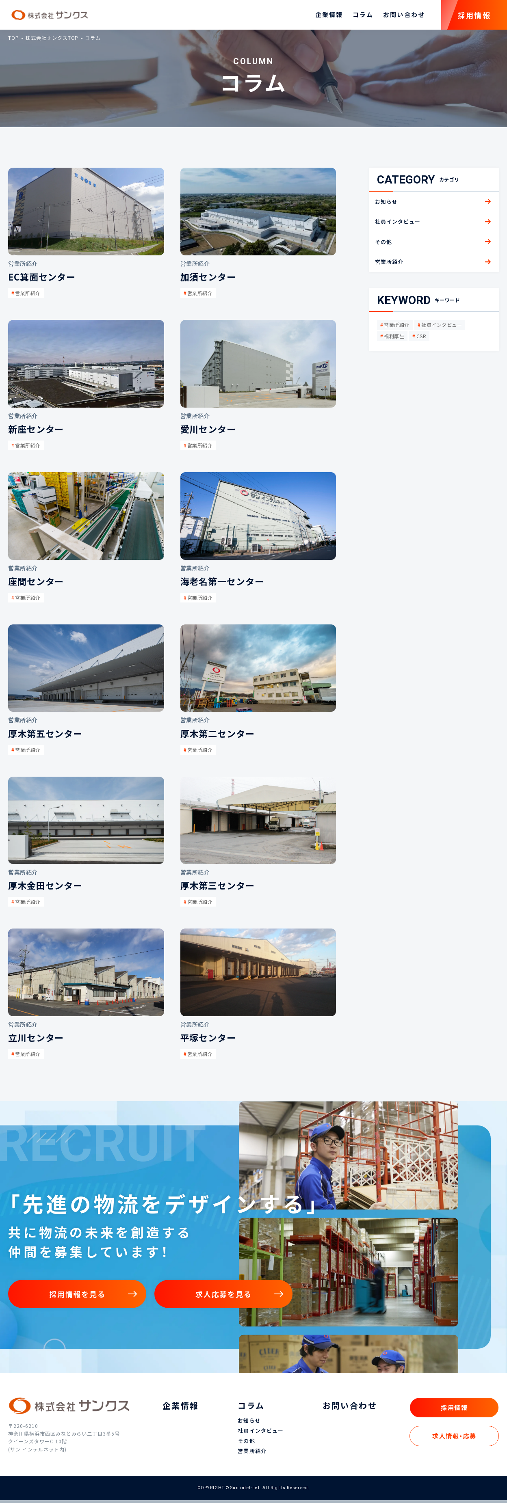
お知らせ (249, 1424)
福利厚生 (394, 338)
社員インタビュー (441, 327)
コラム (363, 16)
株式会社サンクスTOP (52, 40)
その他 (246, 1444)
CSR (421, 338)
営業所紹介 (396, 327)
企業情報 (329, 16)
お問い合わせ (404, 16)
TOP (13, 40)
